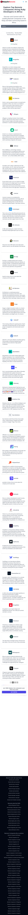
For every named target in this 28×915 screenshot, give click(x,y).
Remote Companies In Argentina (14, 897)
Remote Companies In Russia (14, 899)
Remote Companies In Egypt (14, 908)
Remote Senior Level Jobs (14, 784)
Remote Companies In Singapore (14, 879)
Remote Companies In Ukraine (14, 911)
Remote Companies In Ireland (14, 890)
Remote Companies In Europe (14, 846)
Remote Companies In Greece (14, 868)
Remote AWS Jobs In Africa (14, 829)
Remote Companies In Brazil (14, 893)
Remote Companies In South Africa (14, 886)
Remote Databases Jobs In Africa (14, 814)
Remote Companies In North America (13, 853)
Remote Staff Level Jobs (14, 786)
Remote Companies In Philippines (14, 902)
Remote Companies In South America (13, 855)
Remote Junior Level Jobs (14, 779)
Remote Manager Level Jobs (14, 795)
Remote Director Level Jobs (14, 797)
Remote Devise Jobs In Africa (14, 823)
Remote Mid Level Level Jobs (14, 782)
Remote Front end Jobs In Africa (14, 812)
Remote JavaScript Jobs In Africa (14, 809)
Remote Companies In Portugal (14, 870)
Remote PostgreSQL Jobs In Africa (14, 827)
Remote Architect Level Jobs (14, 793)
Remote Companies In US (14, 837)
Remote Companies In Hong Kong (14, 877)
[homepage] (7, 2)
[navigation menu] (23, 1)
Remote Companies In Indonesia (14, 904)
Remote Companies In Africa (14, 848)
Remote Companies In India (14, 859)
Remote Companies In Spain (14, 873)
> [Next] (17, 682)
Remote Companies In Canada (14, 839)
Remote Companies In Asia (14, 850)
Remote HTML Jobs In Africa (14, 816)
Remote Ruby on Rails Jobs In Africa (14, 807)
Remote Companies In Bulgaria (14, 913)
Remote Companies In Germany (14, 866)
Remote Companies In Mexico (14, 875)
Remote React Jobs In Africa (14, 825)
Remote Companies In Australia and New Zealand (14, 857)
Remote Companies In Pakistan (14, 906)
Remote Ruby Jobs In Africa (14, 805)
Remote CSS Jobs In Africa (14, 818)
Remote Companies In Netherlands (14, 864)
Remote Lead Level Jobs (14, 791)
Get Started (14, 692)
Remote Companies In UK (14, 842)
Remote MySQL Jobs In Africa (14, 820)
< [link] (10, 682)
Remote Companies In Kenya (14, 884)
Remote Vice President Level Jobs (14, 799)
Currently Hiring (9, 33)
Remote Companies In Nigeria (14, 882)
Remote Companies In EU (14, 844)
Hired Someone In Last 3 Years (14, 34)
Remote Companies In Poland (14, 888)
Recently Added (18, 33)
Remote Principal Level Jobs (14, 788)
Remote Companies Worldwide (14, 835)
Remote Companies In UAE (14, 895)
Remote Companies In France (14, 862)
